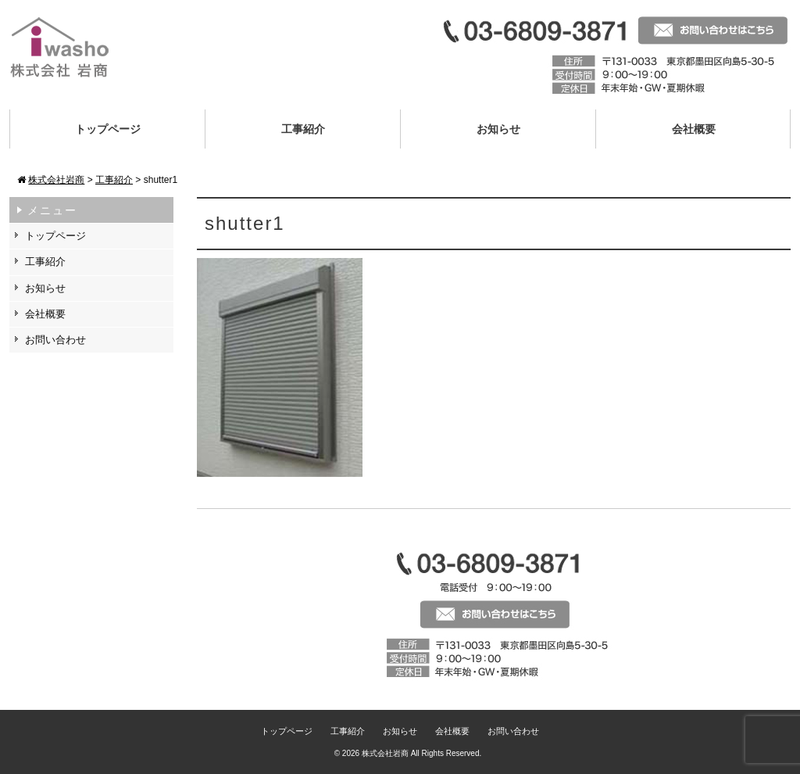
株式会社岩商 (385, 753)
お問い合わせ (55, 340)
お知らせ (498, 129)
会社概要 (694, 129)
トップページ (108, 129)
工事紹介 (303, 129)
